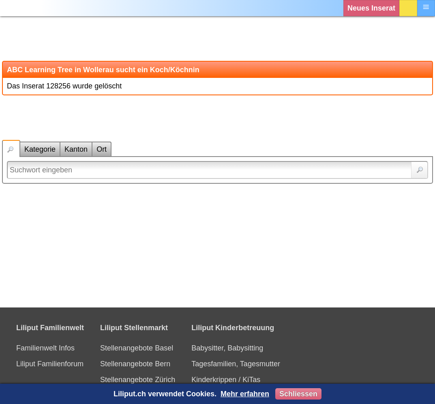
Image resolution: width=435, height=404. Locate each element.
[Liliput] (22, 8)
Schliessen (298, 394)
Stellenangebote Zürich (137, 380)
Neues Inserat (371, 8)
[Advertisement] (217, 38)
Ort (101, 149)
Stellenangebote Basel (136, 348)
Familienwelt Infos (45, 348)
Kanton (76, 149)
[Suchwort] (217, 170)
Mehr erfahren (245, 394)
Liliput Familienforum (50, 364)
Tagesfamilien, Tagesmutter (235, 364)
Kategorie (40, 149)
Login (408, 8)
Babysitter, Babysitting (227, 348)
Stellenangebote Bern (135, 364)
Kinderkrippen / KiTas (225, 380)
